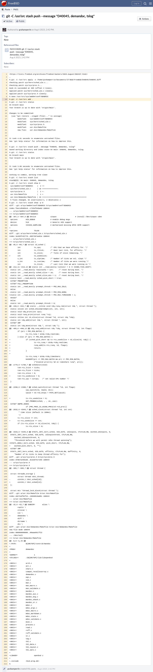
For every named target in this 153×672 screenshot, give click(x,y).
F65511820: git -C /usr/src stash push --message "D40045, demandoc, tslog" (25, 52)
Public (22, 21)
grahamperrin (25, 29)
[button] (150, 3)
